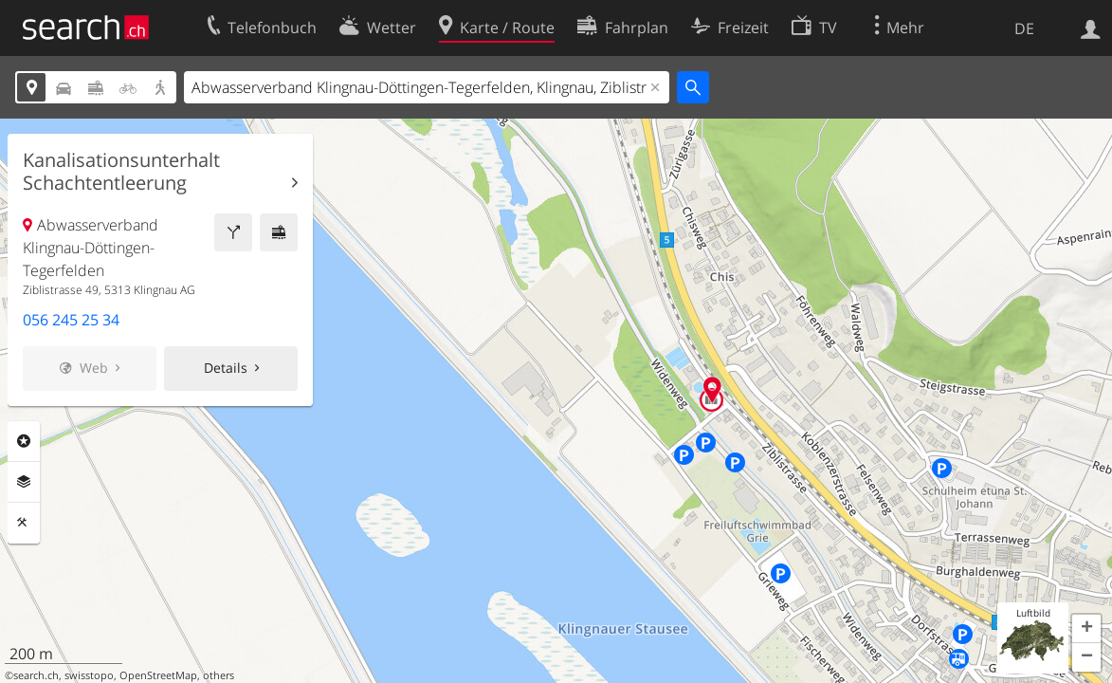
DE (1024, 28)
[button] (1086, 629)
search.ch (36, 675)
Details (225, 368)
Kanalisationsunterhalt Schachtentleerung (121, 171)
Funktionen (24, 523)
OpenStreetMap (158, 675)
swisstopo (89, 675)
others (218, 675)
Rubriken (24, 441)
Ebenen (24, 482)
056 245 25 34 (71, 319)
